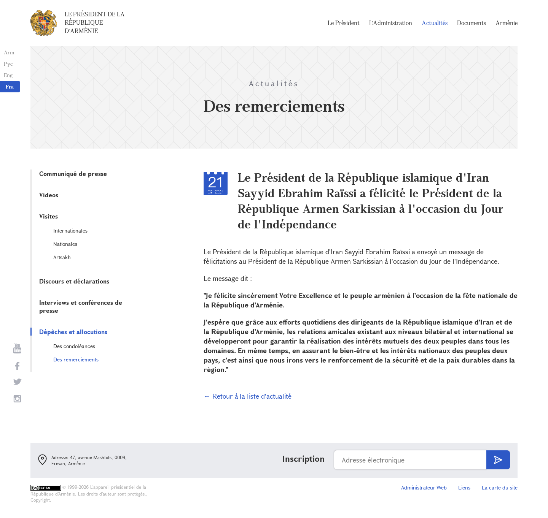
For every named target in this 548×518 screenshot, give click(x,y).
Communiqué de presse (73, 173)
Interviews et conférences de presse (80, 306)
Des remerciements (76, 359)
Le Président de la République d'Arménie (95, 22)
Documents (471, 23)
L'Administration (390, 23)
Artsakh (62, 257)
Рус (8, 63)
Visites (48, 216)
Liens (464, 487)
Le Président (344, 23)
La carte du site (500, 487)
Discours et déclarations (74, 281)
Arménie (506, 23)
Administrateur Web (424, 487)
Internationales (70, 230)
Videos (48, 195)
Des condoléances (74, 346)
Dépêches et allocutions (73, 332)
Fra (10, 86)
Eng (8, 75)
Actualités (435, 23)
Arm (9, 52)
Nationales (65, 243)
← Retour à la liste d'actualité (248, 396)
